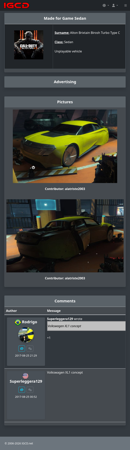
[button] (105, 5)
